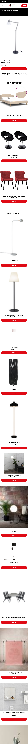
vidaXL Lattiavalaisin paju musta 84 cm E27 (14, 388)
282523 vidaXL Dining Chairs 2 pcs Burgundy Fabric (14, 196)
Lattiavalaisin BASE (14, 347)
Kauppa (24, 5)
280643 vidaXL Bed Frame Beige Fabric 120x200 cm (14, 115)
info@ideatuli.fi (3, 1)
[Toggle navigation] (2, 6)
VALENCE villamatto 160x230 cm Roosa (14, 672)
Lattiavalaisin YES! (14, 260)
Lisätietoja (14, 68)
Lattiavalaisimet (10, 13)
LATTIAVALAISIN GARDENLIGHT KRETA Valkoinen (14, 315)
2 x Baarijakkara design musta (14, 155)
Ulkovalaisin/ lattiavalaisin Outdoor (14, 475)
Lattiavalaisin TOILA (14, 562)
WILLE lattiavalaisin (14, 530)
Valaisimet (4, 13)
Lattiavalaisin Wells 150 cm (14, 442)
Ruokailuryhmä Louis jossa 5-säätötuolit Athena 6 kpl (14, 617)
